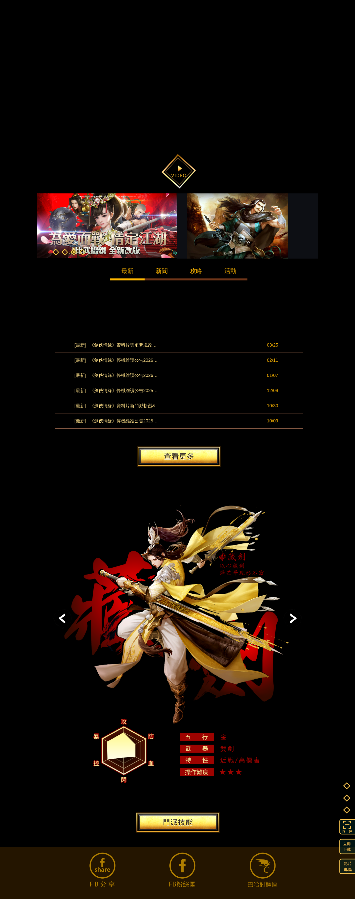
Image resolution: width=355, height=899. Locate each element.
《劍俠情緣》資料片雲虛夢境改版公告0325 (117, 345)
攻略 (196, 271)
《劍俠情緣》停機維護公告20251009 (117, 420)
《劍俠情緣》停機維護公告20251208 (117, 390)
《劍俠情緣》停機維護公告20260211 (117, 360)
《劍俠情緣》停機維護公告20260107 (117, 375)
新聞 (162, 271)
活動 (230, 271)
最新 (127, 271)
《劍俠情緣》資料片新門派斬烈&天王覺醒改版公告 (117, 405)
